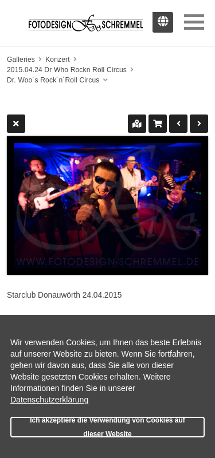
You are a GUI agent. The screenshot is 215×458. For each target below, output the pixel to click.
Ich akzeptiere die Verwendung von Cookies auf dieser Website (107, 427)
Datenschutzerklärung (49, 399)
